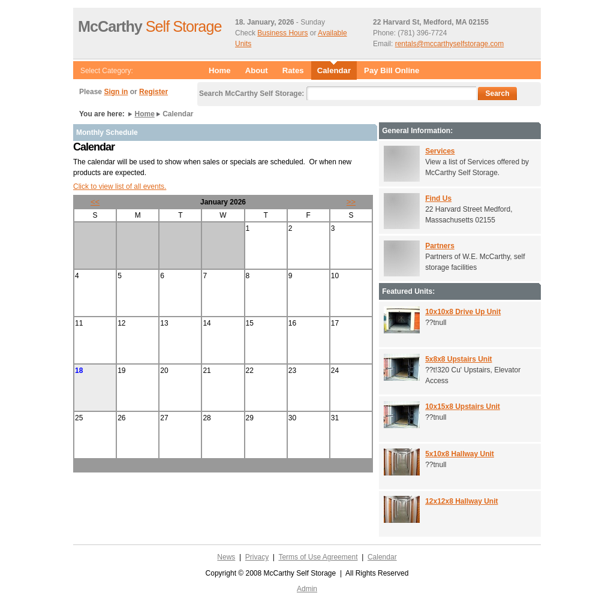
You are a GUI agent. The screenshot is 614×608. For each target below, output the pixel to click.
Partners (440, 246)
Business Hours (282, 33)
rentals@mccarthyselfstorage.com (449, 44)
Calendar (382, 557)
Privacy (257, 557)
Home (220, 70)
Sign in (116, 92)
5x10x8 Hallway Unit (459, 454)
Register (153, 92)
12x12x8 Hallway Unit (461, 501)
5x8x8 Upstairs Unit (458, 359)
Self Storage (149, 26)
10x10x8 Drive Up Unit (463, 312)
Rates (293, 70)
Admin (307, 589)
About (256, 70)
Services (440, 151)
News (226, 557)
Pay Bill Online (391, 70)
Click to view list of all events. (119, 186)
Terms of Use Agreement (317, 557)
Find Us (438, 198)
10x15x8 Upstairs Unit (462, 406)
